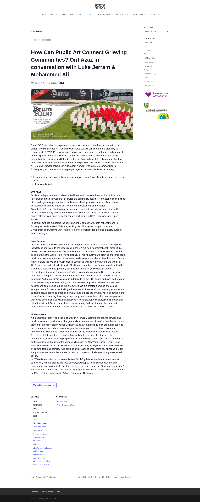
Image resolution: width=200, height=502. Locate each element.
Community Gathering (45, 477)
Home (43, 14)
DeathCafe (148, 42)
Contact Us (154, 14)
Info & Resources (139, 14)
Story (146, 77)
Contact (34, 492)
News (146, 70)
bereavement (42, 434)
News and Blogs (76, 14)
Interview (148, 66)
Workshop (148, 85)
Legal (58, 492)
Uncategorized (150, 81)
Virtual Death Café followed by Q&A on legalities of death (104, 477)
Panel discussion (39, 427)
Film (146, 54)
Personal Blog (149, 73)
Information (149, 62)
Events (89, 14)
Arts (34, 434)
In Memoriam (149, 58)
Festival (147, 50)
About (52, 14)
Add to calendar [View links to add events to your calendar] (44, 385)
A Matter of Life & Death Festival (112, 14)
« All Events (36, 31)
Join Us (63, 14)
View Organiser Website (66, 405)
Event (146, 46)
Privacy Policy (47, 492)
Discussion (37, 437)
